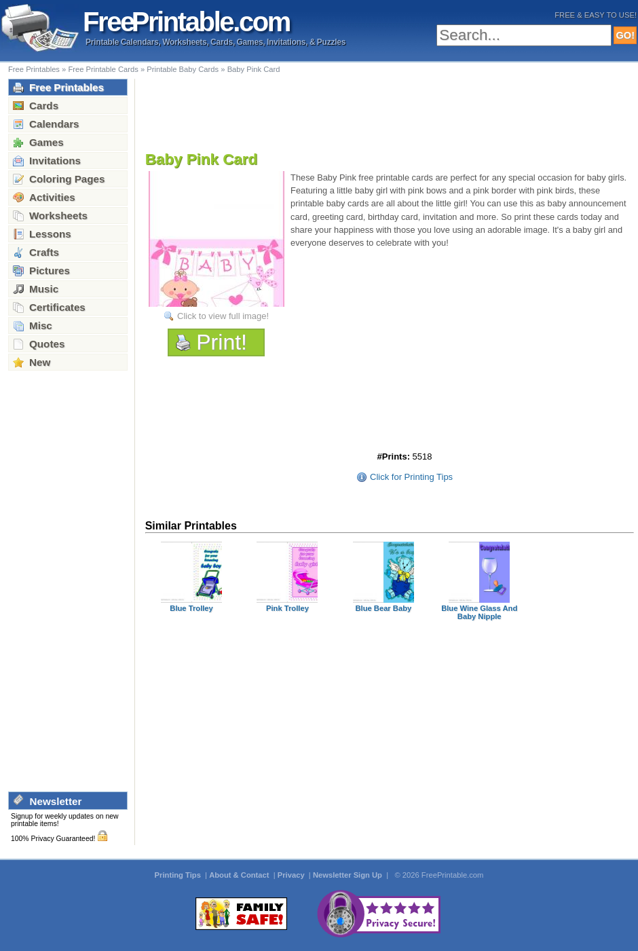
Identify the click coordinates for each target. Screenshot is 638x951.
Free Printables (34, 69)
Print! (221, 342)
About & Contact (240, 875)
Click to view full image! (223, 316)
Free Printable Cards (103, 69)
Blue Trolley (191, 608)
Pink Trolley (287, 608)
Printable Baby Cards (183, 69)
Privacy (292, 875)
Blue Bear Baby (383, 608)
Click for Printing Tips (411, 477)
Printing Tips (179, 875)
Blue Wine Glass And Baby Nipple (479, 612)
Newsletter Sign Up (348, 875)
